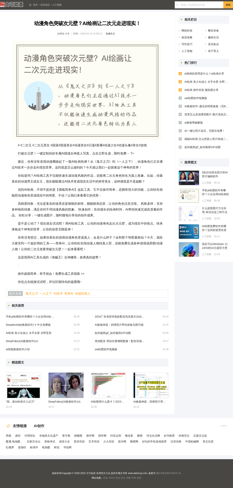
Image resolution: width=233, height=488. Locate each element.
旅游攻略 (187, 37)
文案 (128, 478)
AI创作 (39, 426)
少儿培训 (108, 441)
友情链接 (16, 425)
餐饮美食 (213, 30)
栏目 (105, 478)
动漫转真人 (82, 293)
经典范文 (184, 435)
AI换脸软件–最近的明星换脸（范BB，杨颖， (206, 106)
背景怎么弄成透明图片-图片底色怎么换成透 (206, 114)
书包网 (67, 447)
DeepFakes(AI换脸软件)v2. (22, 341)
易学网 (90, 435)
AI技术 (58, 293)
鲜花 (56, 447)
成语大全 (64, 441)
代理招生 (29, 435)
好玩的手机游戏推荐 (154, 441)
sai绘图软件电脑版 (106, 349)
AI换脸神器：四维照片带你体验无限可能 (119, 324)
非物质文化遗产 (48, 435)
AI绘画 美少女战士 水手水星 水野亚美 (28, 332)
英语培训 (79, 441)
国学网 (102, 435)
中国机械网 (192, 441)
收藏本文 (110, 33)
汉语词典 (175, 441)
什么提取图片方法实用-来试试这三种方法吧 (214, 210)
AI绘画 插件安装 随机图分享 (201, 89)
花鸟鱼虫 (213, 44)
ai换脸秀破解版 (193, 122)
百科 (139, 478)
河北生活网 (153, 435)
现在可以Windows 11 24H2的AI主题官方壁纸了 (215, 246)
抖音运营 (115, 435)
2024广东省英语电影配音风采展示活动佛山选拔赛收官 (120, 316)
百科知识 (45, 5)
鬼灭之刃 (31, 293)
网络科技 (187, 30)
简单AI (68, 293)
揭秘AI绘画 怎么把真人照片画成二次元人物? (206, 138)
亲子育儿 (213, 51)
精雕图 (78, 435)
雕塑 (140, 435)
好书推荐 (169, 435)
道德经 (22, 447)
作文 (123, 478)
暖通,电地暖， (14, 441)
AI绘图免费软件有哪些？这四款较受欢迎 (214, 228)
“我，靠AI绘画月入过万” (20, 401)
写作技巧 (187, 44)
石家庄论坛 (33, 441)
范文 (118, 478)
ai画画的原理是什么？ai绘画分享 (204, 73)
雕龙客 (129, 435)
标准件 (34, 447)
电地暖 (46, 447)
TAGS (112, 478)
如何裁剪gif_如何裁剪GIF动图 (113, 332)
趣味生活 (213, 37)
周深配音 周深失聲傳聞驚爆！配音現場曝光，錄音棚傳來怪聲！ (120, 341)
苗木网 (122, 441)
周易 (8, 435)
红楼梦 (10, 447)
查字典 (66, 435)
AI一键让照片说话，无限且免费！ (204, 130)
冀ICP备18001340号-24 (168, 473)
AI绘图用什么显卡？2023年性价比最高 (108, 401)
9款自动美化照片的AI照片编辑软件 (215, 174)
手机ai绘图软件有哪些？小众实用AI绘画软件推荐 (31, 316)
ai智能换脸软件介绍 (18, 349)
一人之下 (45, 293)
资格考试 (49, 441)
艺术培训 (94, 441)
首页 (35, 5)
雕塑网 (134, 441)
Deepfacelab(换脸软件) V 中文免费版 (28, 324)
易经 (18, 435)
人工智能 (57, 5)
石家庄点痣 (200, 435)
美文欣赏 (208, 441)
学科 (133, 478)
